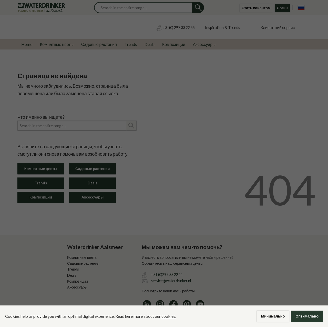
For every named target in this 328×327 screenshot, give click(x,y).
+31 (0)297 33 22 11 (167, 274)
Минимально (273, 316)
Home (26, 44)
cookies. (168, 316)
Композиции (173, 44)
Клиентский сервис (278, 27)
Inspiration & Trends (222, 27)
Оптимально (307, 316)
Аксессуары (204, 44)
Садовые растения (99, 44)
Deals (150, 44)
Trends (131, 44)
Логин (282, 8)
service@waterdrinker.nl (171, 281)
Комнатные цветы (57, 44)
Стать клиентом (256, 8)
